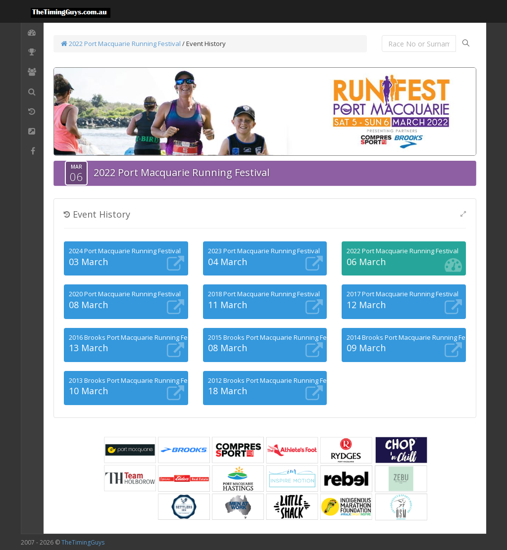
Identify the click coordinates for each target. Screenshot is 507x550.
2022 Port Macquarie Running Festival (121, 43)
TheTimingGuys (82, 542)
